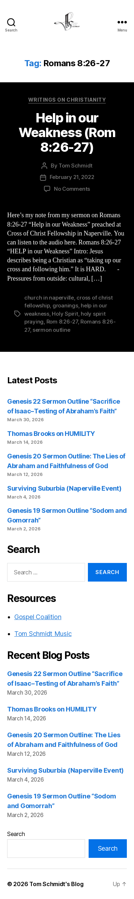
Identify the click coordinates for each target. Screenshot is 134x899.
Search (16, 833)
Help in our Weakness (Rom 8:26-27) (67, 132)
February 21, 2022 (72, 177)
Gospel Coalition (37, 617)
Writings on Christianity (67, 100)
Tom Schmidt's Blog (56, 884)
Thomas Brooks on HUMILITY (51, 433)
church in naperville (49, 297)
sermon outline (51, 329)
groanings (65, 305)
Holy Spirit (65, 313)
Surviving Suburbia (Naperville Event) (64, 488)
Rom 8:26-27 (62, 321)
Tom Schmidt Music (42, 633)
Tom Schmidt (76, 165)
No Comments (72, 188)
